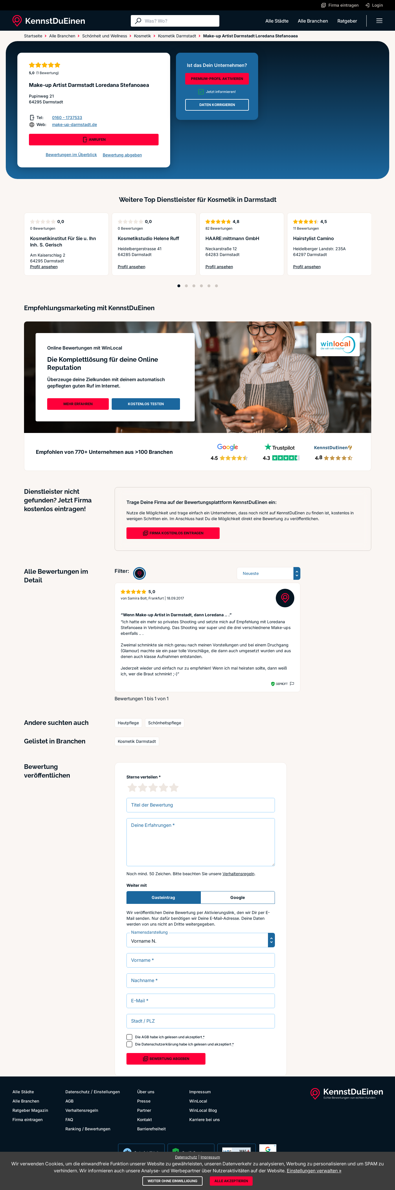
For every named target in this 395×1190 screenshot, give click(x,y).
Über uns (146, 1091)
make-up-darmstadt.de (74, 124)
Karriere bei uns (204, 1119)
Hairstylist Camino (313, 238)
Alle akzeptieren (231, 1181)
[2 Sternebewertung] (142, 787)
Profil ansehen (66, 267)
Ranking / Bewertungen (87, 1128)
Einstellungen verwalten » (314, 1170)
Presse (143, 1100)
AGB (145, 1037)
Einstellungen (107, 1091)
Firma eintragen (27, 1119)
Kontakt (144, 1119)
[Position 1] (178, 285)
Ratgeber (347, 21)
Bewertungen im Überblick (71, 154)
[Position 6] (216, 285)
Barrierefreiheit (151, 1128)
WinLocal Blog (203, 1110)
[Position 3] (193, 285)
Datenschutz (77, 1091)
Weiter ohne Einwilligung (172, 1181)
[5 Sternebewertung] (174, 787)
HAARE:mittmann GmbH (232, 238)
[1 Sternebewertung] (132, 787)
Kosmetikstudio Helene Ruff (148, 238)
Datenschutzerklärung (160, 1044)
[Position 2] (186, 285)
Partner (144, 1110)
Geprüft (282, 684)
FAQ (69, 1119)
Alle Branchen (313, 21)
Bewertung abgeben (122, 154)
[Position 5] (208, 285)
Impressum (200, 1091)
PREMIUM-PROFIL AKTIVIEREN (217, 78)
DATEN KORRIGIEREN (217, 105)
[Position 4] (201, 285)
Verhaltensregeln (238, 873)
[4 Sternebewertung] (163, 787)
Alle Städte (277, 21)
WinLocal (198, 1100)
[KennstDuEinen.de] (48, 21)
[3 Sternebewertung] (153, 787)
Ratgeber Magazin (30, 1110)
